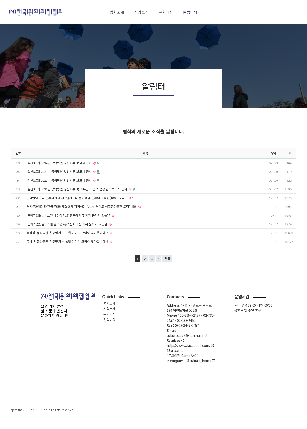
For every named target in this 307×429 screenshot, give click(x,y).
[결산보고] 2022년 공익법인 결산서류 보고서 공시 (59, 180)
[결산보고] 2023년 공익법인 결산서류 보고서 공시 (59, 171)
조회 (289, 153)
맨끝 (167, 258)
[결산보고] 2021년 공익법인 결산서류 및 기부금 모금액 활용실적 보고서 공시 (77, 189)
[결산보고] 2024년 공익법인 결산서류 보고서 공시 (59, 163)
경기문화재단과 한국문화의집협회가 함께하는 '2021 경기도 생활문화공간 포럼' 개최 (82, 206)
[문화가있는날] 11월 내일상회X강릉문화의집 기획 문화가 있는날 (68, 215)
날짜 (273, 153)
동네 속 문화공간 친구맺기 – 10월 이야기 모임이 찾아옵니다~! (67, 241)
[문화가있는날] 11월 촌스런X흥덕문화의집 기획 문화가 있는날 (67, 224)
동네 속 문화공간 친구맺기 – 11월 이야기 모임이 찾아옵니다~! (67, 233)
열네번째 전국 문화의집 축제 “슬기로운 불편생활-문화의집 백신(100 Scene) (77, 198)
